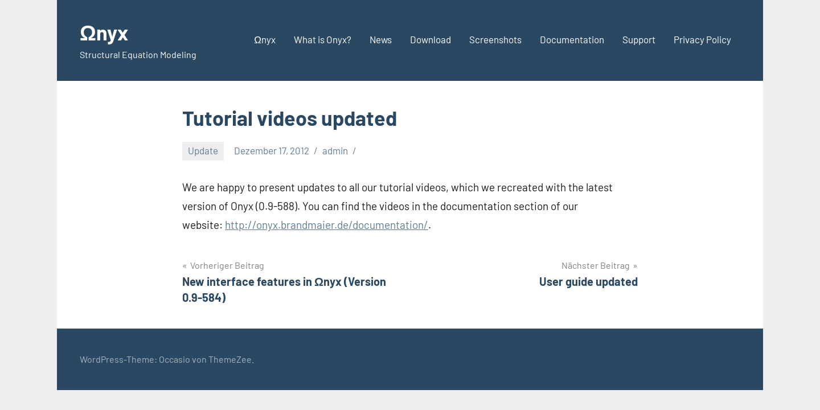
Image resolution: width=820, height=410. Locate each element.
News (381, 39)
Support (638, 39)
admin (335, 150)
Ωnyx (104, 32)
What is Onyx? (322, 39)
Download (430, 39)
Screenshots (495, 39)
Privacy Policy (702, 39)
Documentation (572, 39)
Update (203, 150)
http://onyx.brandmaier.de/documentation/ (326, 224)
